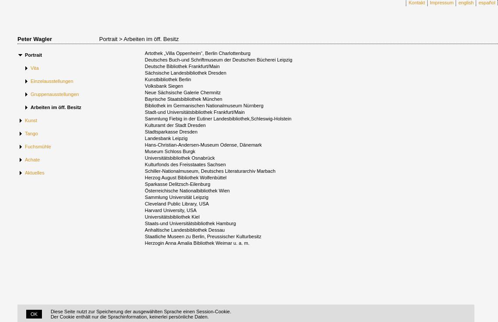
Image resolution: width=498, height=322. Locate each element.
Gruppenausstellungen (55, 94)
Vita (35, 68)
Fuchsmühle (38, 146)
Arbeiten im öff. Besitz (56, 107)
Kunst (31, 120)
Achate (32, 159)
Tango (31, 133)
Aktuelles (35, 172)
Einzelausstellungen (52, 81)
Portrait (33, 55)
